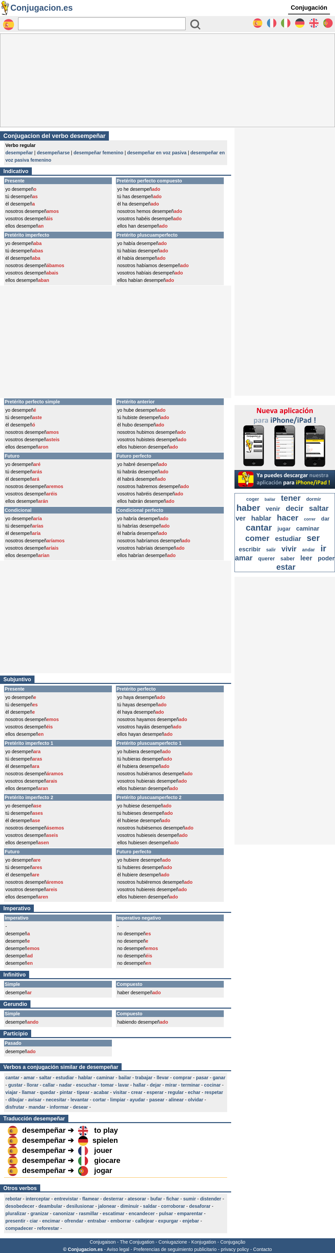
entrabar (96, 1221)
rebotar (13, 1198)
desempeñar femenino (98, 152)
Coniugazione (172, 1242)
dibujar (16, 1099)
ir (323, 548)
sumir (189, 1198)
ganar (219, 1077)
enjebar (190, 1221)
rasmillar (88, 1213)
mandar (37, 1107)
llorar (33, 1085)
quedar (48, 1092)
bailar (125, 1077)
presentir (15, 1221)
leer (306, 558)
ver (241, 518)
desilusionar (80, 1206)
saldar (150, 1206)
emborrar (121, 1221)
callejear (144, 1221)
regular (176, 1092)
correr (310, 519)
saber (287, 558)
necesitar (56, 1099)
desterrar (113, 1198)
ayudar (137, 1099)
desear (80, 1107)
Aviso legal (118, 1249)
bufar (156, 1198)
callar (49, 1085)
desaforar (200, 1206)
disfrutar (14, 1107)
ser (313, 538)
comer (257, 538)
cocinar (212, 1085)
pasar (202, 1077)
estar (285, 566)
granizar (39, 1213)
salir (271, 549)
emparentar (190, 1213)
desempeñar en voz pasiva (156, 152)
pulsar (166, 1213)
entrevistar (66, 1198)
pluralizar (15, 1213)
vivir (288, 549)
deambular (50, 1206)
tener (291, 497)
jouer (103, 1150)
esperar (155, 1092)
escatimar (113, 1213)
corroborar (173, 1206)
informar (59, 1107)
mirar (171, 1085)
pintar (66, 1092)
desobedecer (19, 1206)
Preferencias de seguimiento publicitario (174, 1249)
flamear (90, 1198)
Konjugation (203, 1242)
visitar (120, 1092)
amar (29, 1077)
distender (210, 1198)
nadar (65, 1085)
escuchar (86, 1085)
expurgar (168, 1221)
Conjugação (233, 1242)
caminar (105, 1077)
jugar (283, 529)
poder (326, 558)
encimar (51, 1221)
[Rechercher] (102, 23)
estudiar (65, 1077)
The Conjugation (137, 1242)
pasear (156, 1099)
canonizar (64, 1213)
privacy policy (235, 1249)
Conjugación (309, 7)
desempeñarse (53, 152)
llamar (29, 1092)
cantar (12, 1077)
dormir (313, 499)
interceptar (38, 1198)
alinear (176, 1099)
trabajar (143, 1077)
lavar (123, 1085)
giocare (107, 1160)
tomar (107, 1085)
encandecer (142, 1213)
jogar (103, 1170)
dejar (155, 1085)
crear (136, 1092)
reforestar (48, 1228)
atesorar (137, 1198)
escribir (250, 549)
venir (273, 508)
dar (325, 519)
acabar (101, 1092)
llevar (162, 1077)
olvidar (195, 1099)
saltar (45, 1077)
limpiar (118, 1099)
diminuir (129, 1206)
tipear (83, 1092)
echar (194, 1092)
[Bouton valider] (195, 24)
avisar (35, 1099)
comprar (182, 1077)
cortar (99, 1099)
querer (266, 558)
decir (295, 508)
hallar (139, 1085)
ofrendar (73, 1221)
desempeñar (19, 152)
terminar (190, 1085)
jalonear (107, 1206)
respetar (214, 1092)
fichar (172, 1198)
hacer (287, 517)
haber (248, 508)
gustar (15, 1085)
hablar (85, 1077)
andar (308, 549)
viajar (11, 1092)
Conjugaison (103, 1242)
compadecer (19, 1228)
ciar (33, 1221)
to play (106, 1130)
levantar (80, 1099)
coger (252, 499)
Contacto (262, 1249)
